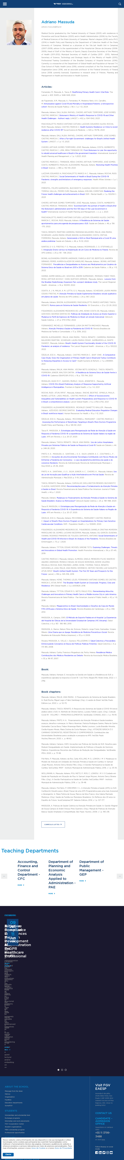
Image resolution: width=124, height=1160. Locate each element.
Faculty (10, 1077)
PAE (51, 887)
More (20, 885)
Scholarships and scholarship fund (17, 1054)
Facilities (8, 1038)
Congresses (9, 1106)
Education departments (13, 1041)
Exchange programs (12, 1057)
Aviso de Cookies (38, 1148)
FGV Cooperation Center (14, 1063)
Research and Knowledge (22, 1099)
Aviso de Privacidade (63, 1148)
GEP (83, 874)
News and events (11, 1121)
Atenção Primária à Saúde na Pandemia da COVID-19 (70, 329)
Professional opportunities (15, 1071)
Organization (10, 1036)
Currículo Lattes (51, 824)
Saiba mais (50, 994)
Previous (4, 876)
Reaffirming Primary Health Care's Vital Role (90, 92)
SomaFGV (8, 1044)
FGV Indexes (9, 1112)
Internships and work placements (17, 1060)
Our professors (10, 1081)
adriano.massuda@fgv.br (51, 27)
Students (11, 1050)
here (103, 1078)
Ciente (8, 1154)
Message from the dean (14, 1030)
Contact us (103, 1052)
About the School (17, 1026)
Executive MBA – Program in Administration (19, 964)
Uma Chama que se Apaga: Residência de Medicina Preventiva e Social (77, 632)
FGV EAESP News (15, 1117)
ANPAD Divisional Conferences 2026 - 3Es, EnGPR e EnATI (62, 966)
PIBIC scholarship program (15, 1068)
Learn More (9, 1003)
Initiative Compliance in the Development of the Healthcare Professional (103, 968)
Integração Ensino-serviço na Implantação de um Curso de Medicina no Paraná (75, 250)
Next (120, 876)
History (7, 1033)
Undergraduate (10, 1090)
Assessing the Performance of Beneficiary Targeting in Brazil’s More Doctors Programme (79, 422)
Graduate (8, 1093)
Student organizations (13, 1065)
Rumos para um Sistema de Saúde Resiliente (68, 305)
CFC (21, 878)
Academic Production (13, 1109)
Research (8, 1103)
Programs (11, 1086)
